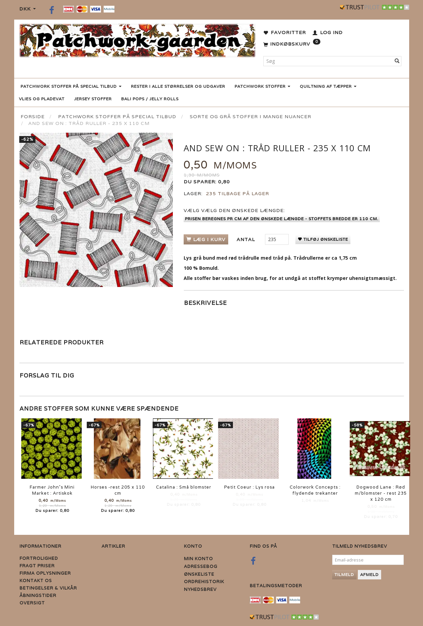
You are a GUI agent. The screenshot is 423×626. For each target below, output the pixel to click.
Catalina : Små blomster (183, 487)
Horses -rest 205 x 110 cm (118, 490)
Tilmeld (344, 574)
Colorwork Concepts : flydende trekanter (315, 490)
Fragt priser (37, 566)
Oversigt (32, 603)
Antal (247, 239)
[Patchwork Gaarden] (137, 39)
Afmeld (369, 574)
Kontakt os (36, 580)
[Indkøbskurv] (291, 44)
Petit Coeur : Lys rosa (249, 487)
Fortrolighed (39, 558)
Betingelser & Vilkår (48, 588)
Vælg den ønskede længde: (234, 210)
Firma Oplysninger (45, 573)
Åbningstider (38, 595)
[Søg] (397, 61)
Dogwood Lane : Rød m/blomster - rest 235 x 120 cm (381, 493)
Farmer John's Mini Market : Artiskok (52, 490)
